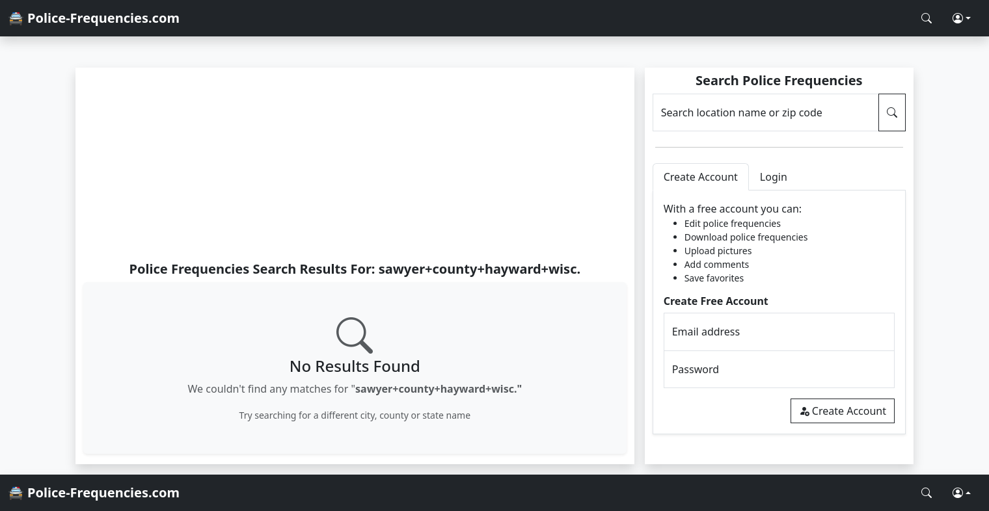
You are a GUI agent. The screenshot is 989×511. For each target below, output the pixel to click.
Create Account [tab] (701, 177)
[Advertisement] (355, 164)
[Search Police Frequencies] (926, 18)
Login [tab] (773, 177)
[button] (961, 18)
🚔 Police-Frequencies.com (94, 18)
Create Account (842, 411)
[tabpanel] (779, 312)
